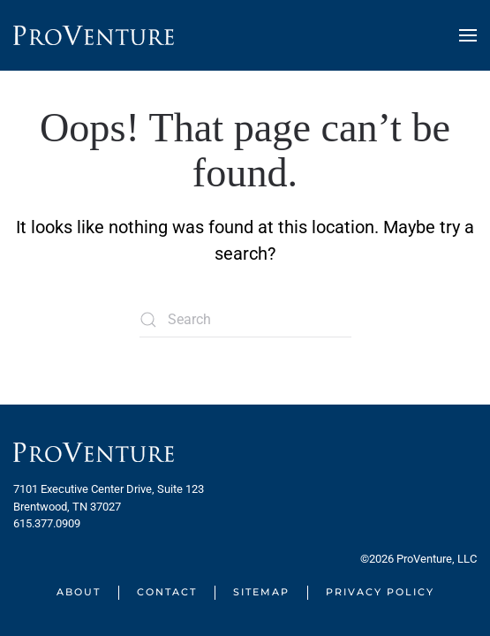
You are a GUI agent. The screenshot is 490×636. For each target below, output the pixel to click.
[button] (468, 35)
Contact (167, 592)
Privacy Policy (380, 592)
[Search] (245, 319)
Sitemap (261, 592)
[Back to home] (93, 35)
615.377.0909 (46, 523)
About (79, 592)
